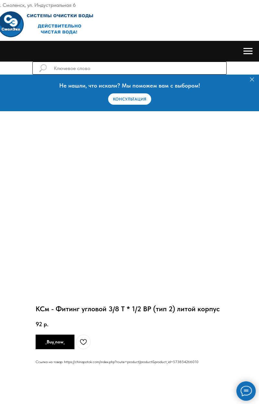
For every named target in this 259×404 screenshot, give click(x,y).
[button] (129, 99)
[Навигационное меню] (248, 51)
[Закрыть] (252, 79)
